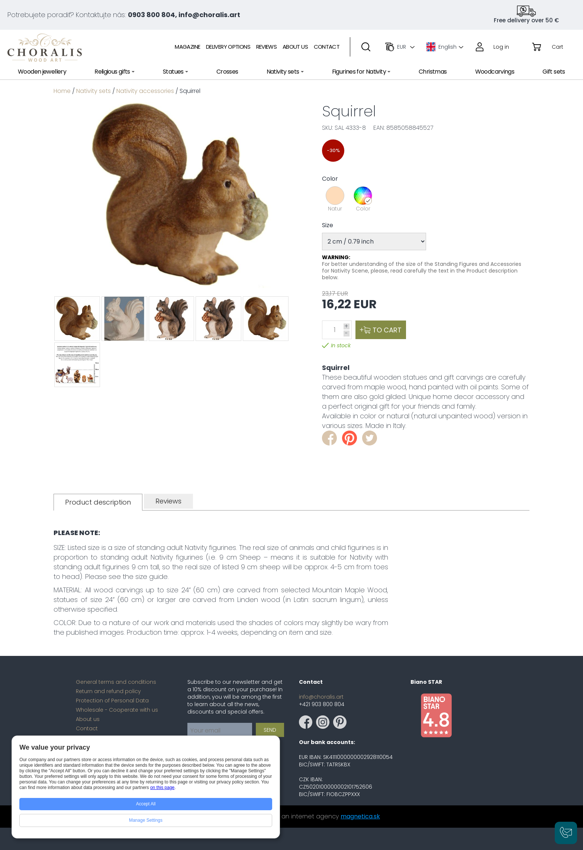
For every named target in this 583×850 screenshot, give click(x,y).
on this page (162, 787)
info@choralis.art (321, 697)
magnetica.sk (360, 816)
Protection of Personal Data (112, 700)
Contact (87, 728)
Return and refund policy (108, 691)
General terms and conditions (116, 682)
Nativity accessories (145, 91)
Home (62, 91)
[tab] (98, 502)
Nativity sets (93, 91)
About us (88, 719)
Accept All (146, 803)
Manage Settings (145, 820)
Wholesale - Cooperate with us (117, 710)
